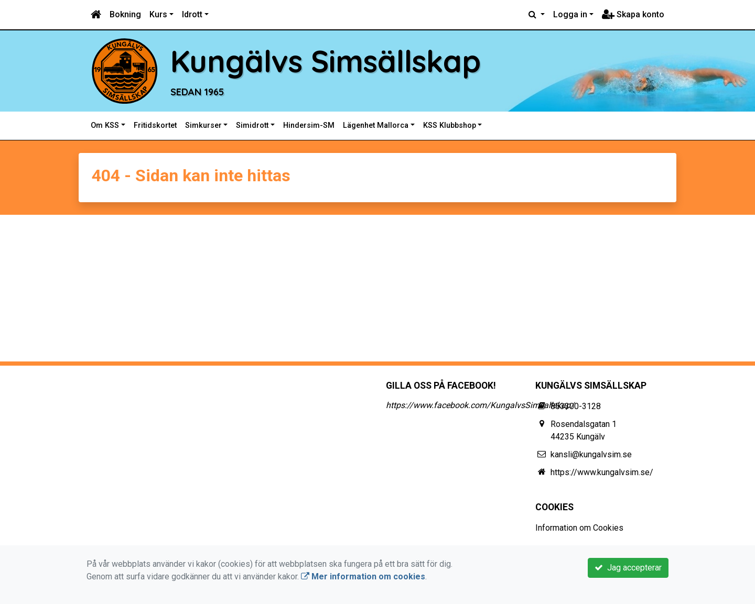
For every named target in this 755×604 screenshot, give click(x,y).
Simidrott (252, 125)
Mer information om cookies (363, 576)
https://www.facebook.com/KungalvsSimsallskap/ (480, 405)
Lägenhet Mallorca (375, 125)
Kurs (158, 14)
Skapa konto (633, 14)
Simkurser (203, 125)
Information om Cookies (579, 528)
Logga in (570, 14)
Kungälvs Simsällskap (325, 61)
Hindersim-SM (309, 125)
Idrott (192, 14)
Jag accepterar (628, 568)
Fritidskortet (155, 125)
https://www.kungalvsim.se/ (602, 472)
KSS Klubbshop (449, 125)
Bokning (125, 14)
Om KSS (105, 125)
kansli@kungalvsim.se (591, 454)
